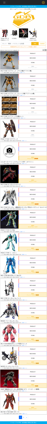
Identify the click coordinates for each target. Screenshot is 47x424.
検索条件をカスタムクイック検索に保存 (23, 47)
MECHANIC (33, 58)
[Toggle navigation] (4, 2)
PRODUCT (33, 53)
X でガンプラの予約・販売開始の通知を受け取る (23, 6)
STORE (33, 62)
